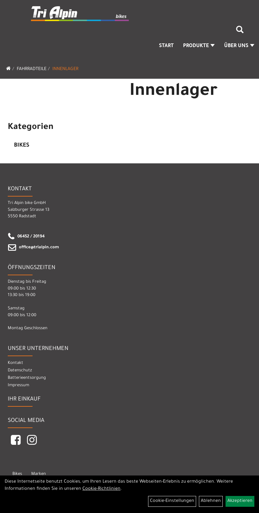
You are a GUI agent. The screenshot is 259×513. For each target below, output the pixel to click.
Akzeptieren (239, 501)
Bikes (21, 146)
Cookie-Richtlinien (101, 489)
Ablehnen (211, 501)
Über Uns (239, 46)
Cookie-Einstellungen (172, 501)
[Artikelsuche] (240, 32)
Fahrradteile (31, 69)
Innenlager (65, 69)
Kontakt (15, 363)
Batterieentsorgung (27, 378)
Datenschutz (20, 370)
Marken (38, 474)
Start (166, 46)
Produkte (199, 46)
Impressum (18, 385)
